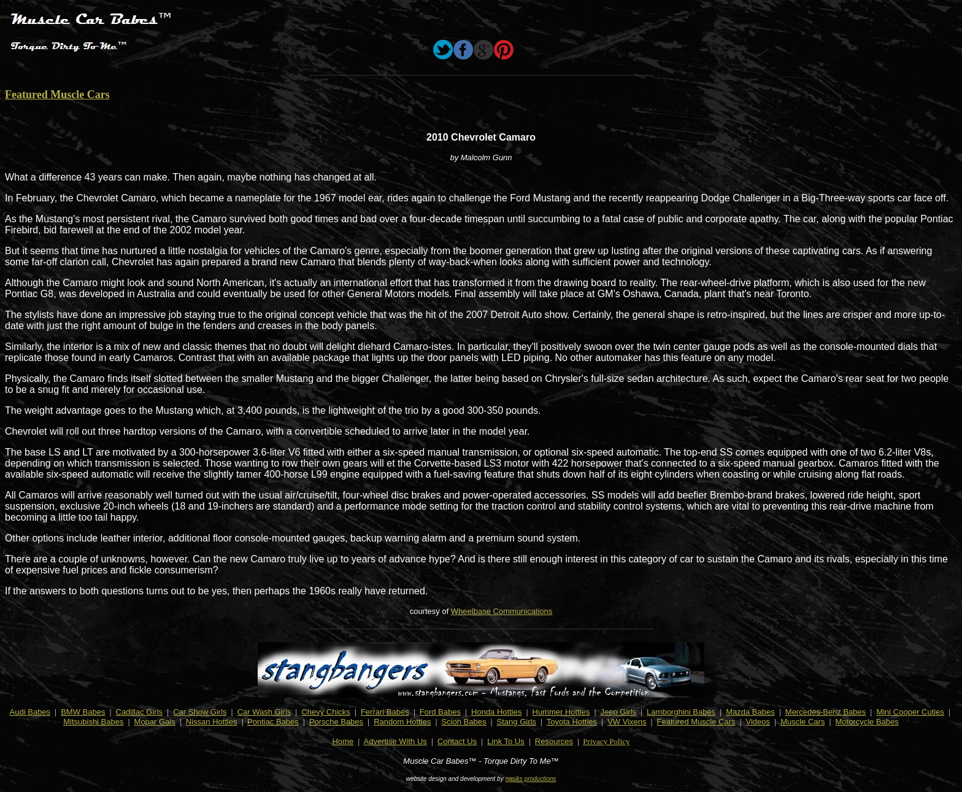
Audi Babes (30, 711)
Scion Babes (463, 721)
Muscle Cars (802, 721)
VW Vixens (626, 721)
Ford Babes (440, 711)
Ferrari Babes (385, 711)
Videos (758, 721)
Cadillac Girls (139, 711)
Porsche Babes (336, 721)
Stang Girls (516, 721)
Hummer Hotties (561, 711)
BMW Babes (83, 711)
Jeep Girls (619, 711)
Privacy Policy (606, 741)
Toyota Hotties (572, 721)
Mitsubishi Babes (93, 721)
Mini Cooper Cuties (910, 711)
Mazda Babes (750, 711)
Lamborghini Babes (681, 711)
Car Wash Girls (264, 711)
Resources (554, 741)
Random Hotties (402, 721)
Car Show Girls (199, 711)
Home (342, 741)
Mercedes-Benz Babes (825, 711)
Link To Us (505, 741)
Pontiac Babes (273, 721)
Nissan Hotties (211, 721)
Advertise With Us (395, 741)
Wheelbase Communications (501, 611)
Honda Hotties (496, 711)
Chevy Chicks (325, 711)
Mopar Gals (154, 721)
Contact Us (457, 741)
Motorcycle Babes (866, 721)
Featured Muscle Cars (57, 94)
